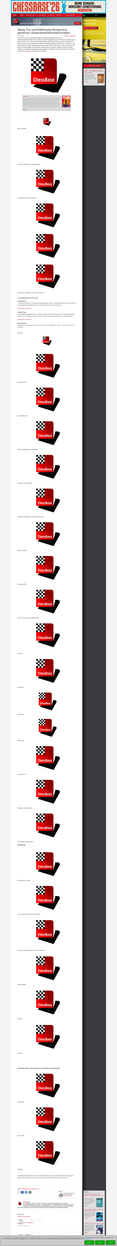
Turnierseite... (28, 51)
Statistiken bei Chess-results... (24, 308)
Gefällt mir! (66, 35)
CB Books (51, 15)
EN (61, 23)
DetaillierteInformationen (89, 1242)
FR (65, 23)
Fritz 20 (25, 96)
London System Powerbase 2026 (94, 1223)
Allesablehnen (100, 1242)
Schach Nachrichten (31, 23)
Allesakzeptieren (110, 1242)
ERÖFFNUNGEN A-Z (31, 15)
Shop (14, 15)
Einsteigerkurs (70, 15)
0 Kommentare (72, 35)
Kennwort (21, 1221)
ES (63, 23)
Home (21, 15)
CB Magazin (42, 15)
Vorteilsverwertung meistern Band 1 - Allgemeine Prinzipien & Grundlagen (94, 71)
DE (60, 23)
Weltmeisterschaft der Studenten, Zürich (30, 1188)
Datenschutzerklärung (87, 1238)
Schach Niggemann (67, 1195)
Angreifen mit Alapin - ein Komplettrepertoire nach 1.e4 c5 (93, 1195)
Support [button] (59, 15)
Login (96, 15)
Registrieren (30, 1222)
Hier (29, 1238)
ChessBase (26, 1202)
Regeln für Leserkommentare (23, 1216)
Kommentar (20, 1223)
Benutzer (21, 1219)
